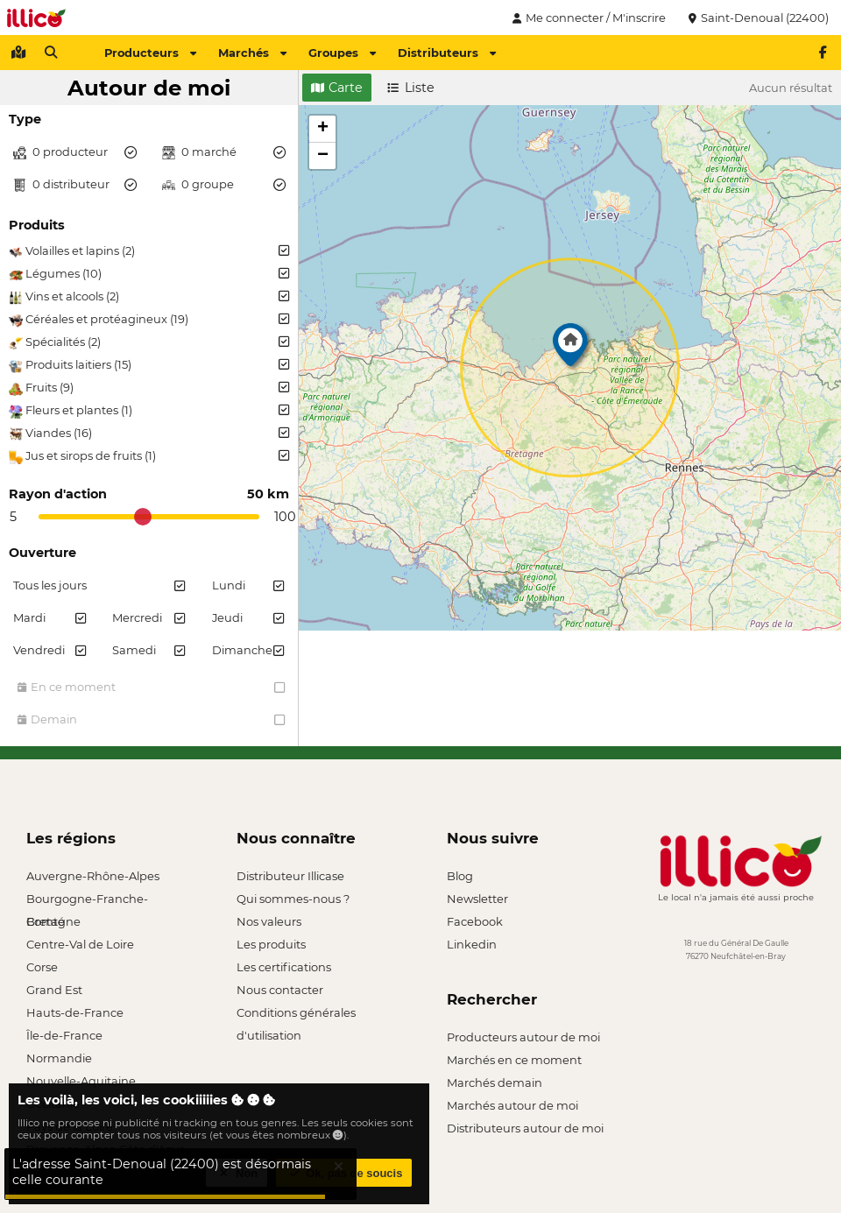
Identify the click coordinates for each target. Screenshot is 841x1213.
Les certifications (284, 967)
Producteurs (150, 53)
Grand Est (54, 990)
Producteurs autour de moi (523, 1037)
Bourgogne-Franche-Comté (87, 901)
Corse (42, 967)
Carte (337, 87)
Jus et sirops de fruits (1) (149, 456)
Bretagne (53, 921)
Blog (460, 876)
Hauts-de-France (75, 1012)
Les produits (271, 944)
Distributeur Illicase (290, 876)
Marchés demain (494, 1082)
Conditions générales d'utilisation (296, 1014)
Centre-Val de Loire (80, 944)
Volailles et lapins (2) (149, 251)
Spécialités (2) (149, 342)
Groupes (342, 53)
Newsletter (477, 899)
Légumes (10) (149, 274)
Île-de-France (64, 1035)
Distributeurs (447, 53)
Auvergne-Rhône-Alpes (92, 876)
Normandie (59, 1058)
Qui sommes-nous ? (293, 899)
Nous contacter (280, 990)
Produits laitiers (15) (149, 365)
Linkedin (472, 944)
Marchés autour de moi (512, 1105)
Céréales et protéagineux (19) (149, 320)
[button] (570, 349)
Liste (411, 87)
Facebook (475, 921)
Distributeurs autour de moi (525, 1128)
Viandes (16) (149, 433)
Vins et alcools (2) (149, 297)
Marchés (252, 53)
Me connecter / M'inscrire (587, 18)
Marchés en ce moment (514, 1060)
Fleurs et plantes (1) (149, 411)
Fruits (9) (149, 388)
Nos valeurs (269, 921)
